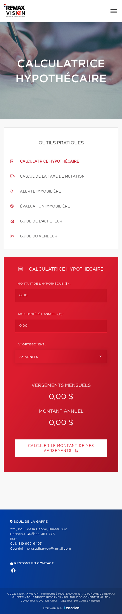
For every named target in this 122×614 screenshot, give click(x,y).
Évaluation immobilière (45, 206)
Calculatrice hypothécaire (49, 161)
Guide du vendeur (38, 236)
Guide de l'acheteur (41, 221)
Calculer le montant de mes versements (61, 448)
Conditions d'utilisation (39, 601)
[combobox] (61, 356)
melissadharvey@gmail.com (47, 548)
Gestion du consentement (81, 601)
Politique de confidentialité (86, 597)
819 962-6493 (30, 543)
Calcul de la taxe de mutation (52, 176)
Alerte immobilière (40, 191)
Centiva (72, 608)
